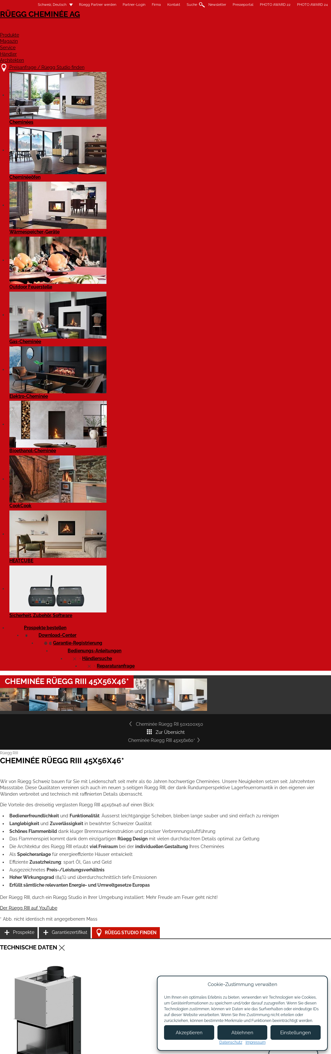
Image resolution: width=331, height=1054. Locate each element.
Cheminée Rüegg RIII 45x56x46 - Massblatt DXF (71, 646)
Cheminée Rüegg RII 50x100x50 (54, 256)
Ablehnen (242, 1033)
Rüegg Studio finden (283, 488)
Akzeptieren (189, 1033)
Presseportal (229, 5)
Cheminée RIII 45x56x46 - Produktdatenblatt (67, 690)
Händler (256, 28)
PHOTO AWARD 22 (262, 5)
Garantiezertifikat (275, 471)
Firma (143, 5)
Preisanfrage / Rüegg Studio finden (67, 958)
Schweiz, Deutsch (35, 5)
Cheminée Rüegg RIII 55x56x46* (58, 852)
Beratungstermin (154, 989)
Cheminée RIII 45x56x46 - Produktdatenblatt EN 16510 (76, 706)
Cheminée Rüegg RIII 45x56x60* (277, 256)
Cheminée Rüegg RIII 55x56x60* (265, 852)
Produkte (144, 28)
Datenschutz (230, 1042)
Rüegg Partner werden (84, 5)
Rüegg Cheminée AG (46, 24)
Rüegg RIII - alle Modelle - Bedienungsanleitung (71, 728)
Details (28, 908)
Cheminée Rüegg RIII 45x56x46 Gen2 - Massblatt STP (76, 668)
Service (220, 28)
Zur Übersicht (166, 256)
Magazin (183, 28)
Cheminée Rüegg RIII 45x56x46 (56, 624)
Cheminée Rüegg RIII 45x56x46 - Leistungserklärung (75, 586)
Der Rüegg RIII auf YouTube (42, 481)
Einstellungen (295, 1033)
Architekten (299, 28)
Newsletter (204, 5)
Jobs (142, 970)
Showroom (148, 983)
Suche (178, 5)
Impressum (137, 1043)
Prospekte (268, 455)
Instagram (314, 967)
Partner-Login (120, 5)
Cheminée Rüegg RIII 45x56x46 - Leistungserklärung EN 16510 (83, 602)
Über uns (147, 964)
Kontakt (160, 5)
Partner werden (209, 967)
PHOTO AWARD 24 (299, 5)
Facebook (314, 956)
